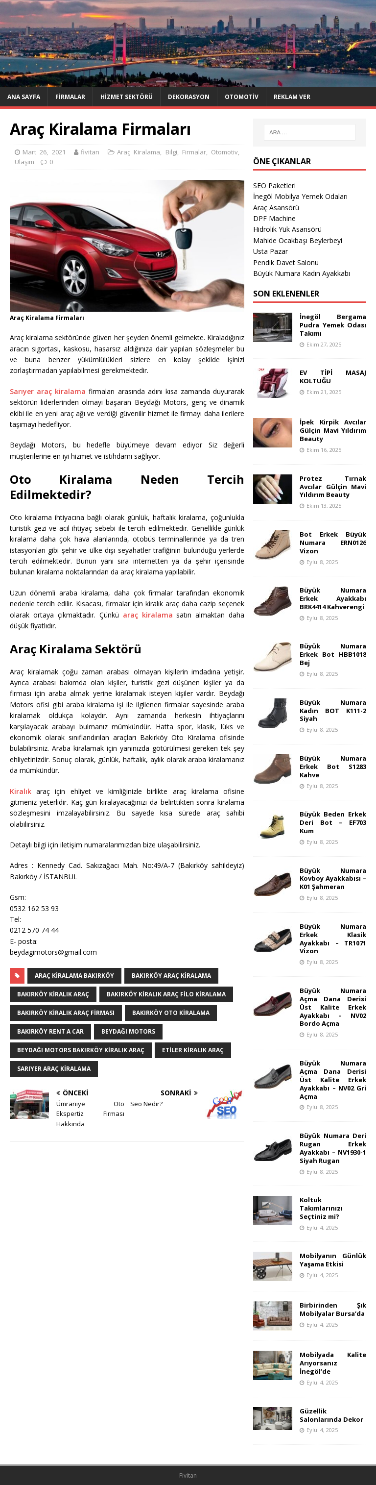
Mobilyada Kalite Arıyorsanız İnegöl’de (333, 1363)
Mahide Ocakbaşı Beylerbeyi (297, 240)
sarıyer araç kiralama (54, 1068)
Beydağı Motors (128, 1031)
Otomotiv (241, 97)
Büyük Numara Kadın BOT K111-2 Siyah (333, 710)
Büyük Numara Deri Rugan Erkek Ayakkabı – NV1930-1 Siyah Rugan (333, 1148)
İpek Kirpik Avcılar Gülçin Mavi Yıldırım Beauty (333, 430)
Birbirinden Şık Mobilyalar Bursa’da (333, 1309)
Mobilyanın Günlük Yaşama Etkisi (333, 1259)
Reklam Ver (292, 97)
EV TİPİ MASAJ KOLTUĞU (333, 376)
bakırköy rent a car (50, 1031)
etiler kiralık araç (193, 1050)
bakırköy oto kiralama (171, 1013)
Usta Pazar (270, 251)
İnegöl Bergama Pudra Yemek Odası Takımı (333, 325)
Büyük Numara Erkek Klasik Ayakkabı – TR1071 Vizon (333, 939)
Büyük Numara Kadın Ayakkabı (301, 273)
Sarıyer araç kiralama (48, 391)
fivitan (90, 152)
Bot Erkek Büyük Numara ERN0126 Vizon (333, 542)
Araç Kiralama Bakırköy (74, 975)
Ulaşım (24, 161)
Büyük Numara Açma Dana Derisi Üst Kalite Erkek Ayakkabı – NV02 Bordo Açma (333, 1007)
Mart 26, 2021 (44, 152)
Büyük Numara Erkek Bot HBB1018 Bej (333, 654)
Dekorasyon (189, 97)
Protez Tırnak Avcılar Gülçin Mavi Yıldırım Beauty (333, 486)
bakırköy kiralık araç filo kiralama (166, 994)
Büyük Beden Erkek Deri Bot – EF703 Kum (333, 822)
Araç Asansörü (276, 207)
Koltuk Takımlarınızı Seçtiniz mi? (321, 1208)
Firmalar (70, 97)
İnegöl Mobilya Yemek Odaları (300, 196)
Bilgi (171, 152)
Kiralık (20, 791)
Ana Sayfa (23, 97)
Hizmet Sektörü (126, 97)
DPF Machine (274, 218)
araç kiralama (148, 614)
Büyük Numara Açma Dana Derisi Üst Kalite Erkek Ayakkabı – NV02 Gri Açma (333, 1080)
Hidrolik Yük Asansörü (287, 229)
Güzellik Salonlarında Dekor (331, 1415)
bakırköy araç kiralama (171, 975)
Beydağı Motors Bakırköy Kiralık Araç (80, 1050)
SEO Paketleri (274, 185)
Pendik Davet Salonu (286, 262)
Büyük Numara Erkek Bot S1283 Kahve (333, 766)
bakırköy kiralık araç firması (66, 1013)
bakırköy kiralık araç (53, 994)
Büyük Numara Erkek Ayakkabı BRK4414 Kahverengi (333, 598)
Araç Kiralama (138, 152)
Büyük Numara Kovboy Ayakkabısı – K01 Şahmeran (333, 878)
